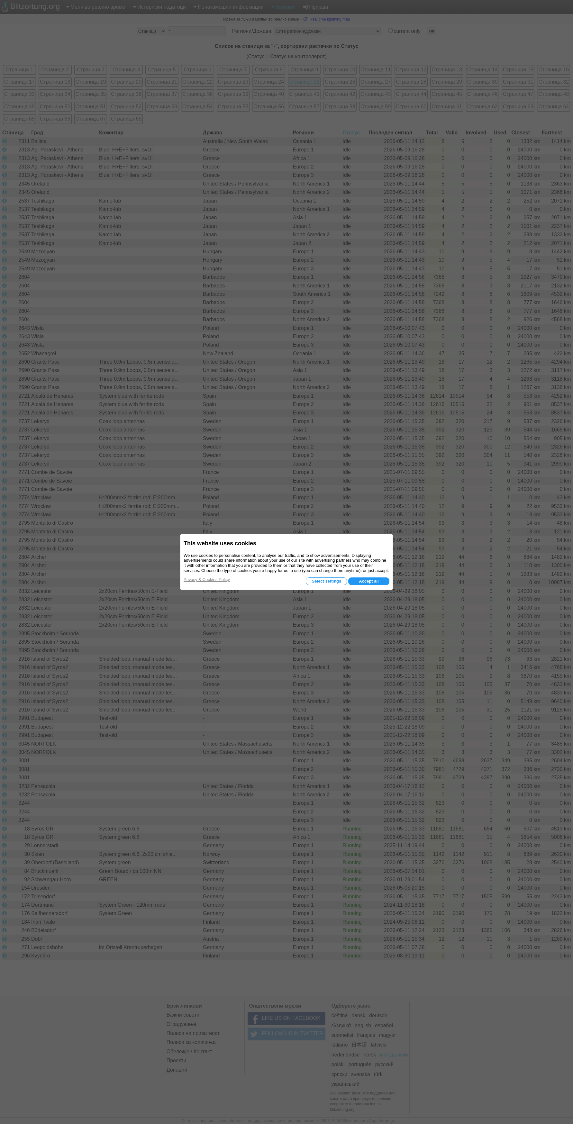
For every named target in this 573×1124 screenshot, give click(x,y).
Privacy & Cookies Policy (207, 579)
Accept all (368, 581)
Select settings (326, 581)
